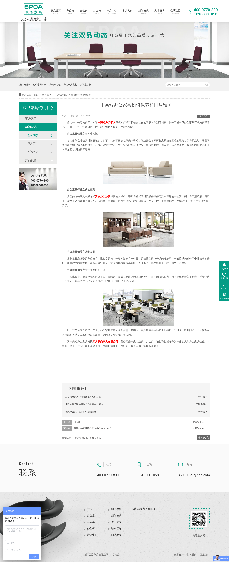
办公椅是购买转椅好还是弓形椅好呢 (83, 396)
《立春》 (78, 422)
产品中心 (112, 12)
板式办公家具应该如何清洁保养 (80, 411)
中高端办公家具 (106, 122)
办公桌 (70, 12)
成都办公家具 (81, 438)
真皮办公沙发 (102, 196)
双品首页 (56, 12)
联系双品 (175, 12)
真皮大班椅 (95, 438)
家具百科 (33, 143)
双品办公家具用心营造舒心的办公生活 (93, 428)
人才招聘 (159, 12)
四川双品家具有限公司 (105, 341)
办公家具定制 (70, 84)
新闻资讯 (143, 12)
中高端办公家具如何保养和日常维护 (73, 94)
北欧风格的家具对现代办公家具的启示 (84, 404)
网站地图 (116, 534)
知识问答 (33, 151)
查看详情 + (198, 422)
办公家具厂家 (39, 84)
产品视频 (31, 160)
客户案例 (127, 12)
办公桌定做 (55, 84)
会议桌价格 (85, 84)
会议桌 (83, 12)
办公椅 (97, 12)
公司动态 (33, 135)
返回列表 (203, 116)
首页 (36, 94)
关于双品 (116, 522)
